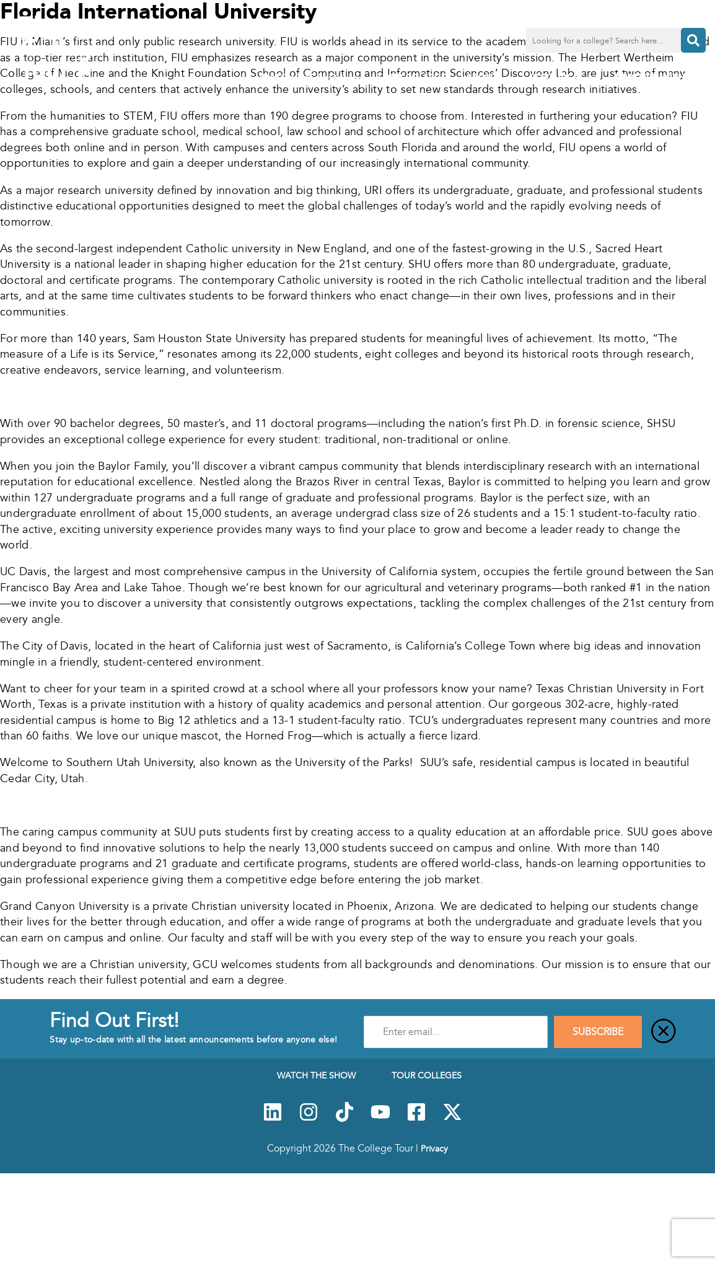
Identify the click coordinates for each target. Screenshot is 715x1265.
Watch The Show (312, 78)
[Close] (663, 1032)
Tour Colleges (415, 77)
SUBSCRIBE (597, 1032)
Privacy (434, 1148)
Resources (566, 78)
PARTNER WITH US (657, 77)
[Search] (693, 40)
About (491, 78)
